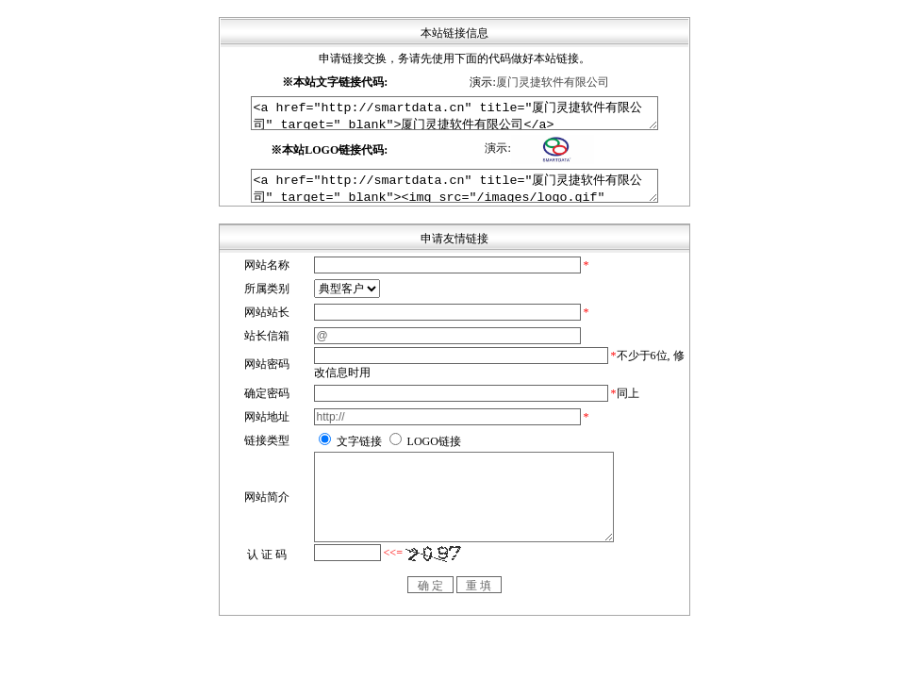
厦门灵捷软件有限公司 (552, 82)
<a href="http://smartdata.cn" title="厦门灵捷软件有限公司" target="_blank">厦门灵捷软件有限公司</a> (455, 116)
